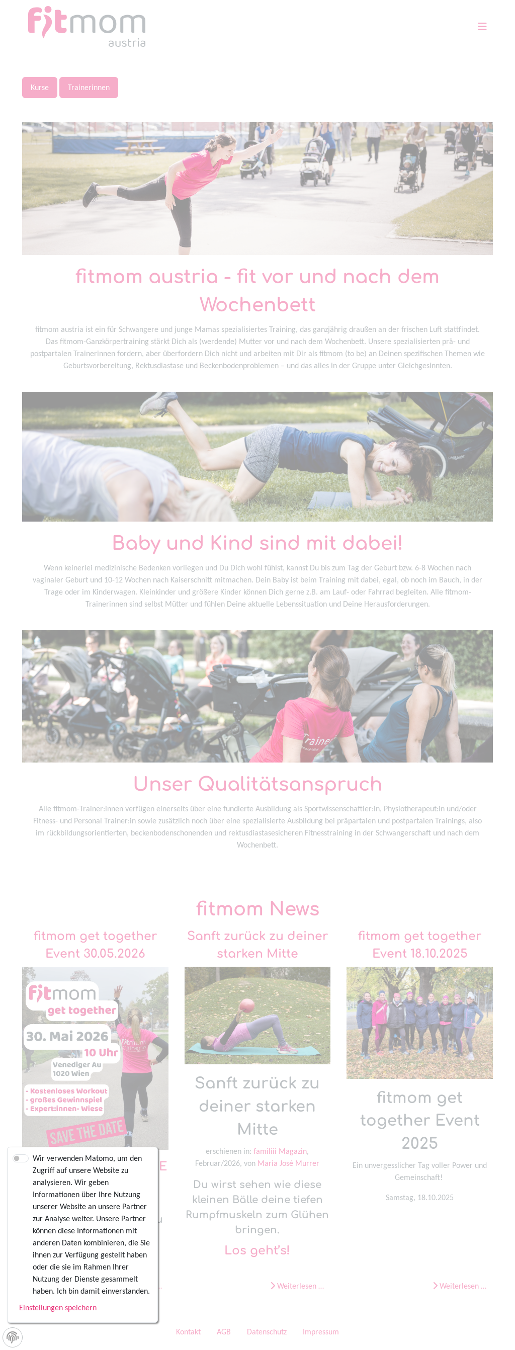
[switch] (21, 1158)
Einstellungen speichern (58, 1307)
